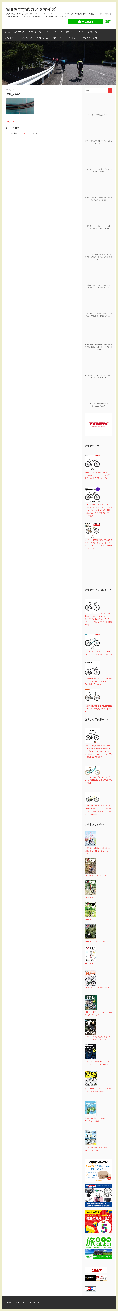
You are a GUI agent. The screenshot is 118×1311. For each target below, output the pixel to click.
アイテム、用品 (42, 38)
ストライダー (73, 38)
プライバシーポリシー (91, 38)
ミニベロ (80, 32)
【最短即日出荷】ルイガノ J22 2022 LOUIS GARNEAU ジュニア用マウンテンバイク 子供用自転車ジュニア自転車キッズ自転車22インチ (98, 808)
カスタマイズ (19, 32)
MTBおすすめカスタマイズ (31, 9)
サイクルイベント (11, 38)
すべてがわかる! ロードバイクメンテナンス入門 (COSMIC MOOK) (98, 1088)
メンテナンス (27, 38)
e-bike (104, 32)
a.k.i (18, 90)
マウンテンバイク (35, 32)
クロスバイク (93, 32)
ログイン (26, 133)
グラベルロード (66, 32)
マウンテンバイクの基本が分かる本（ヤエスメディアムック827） (97, 1037)
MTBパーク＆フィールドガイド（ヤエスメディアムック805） (98, 1012)
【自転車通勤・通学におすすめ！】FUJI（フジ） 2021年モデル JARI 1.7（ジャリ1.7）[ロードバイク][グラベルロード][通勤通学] (98, 619)
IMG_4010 (10, 122)
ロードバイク (51, 32)
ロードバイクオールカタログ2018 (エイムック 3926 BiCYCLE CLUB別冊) (98, 1061)
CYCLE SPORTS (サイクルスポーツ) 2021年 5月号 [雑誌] (97, 1118)
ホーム (7, 32)
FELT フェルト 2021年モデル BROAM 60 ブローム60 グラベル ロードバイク (98, 651)
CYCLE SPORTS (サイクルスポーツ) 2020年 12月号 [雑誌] (97, 1147)
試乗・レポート (58, 38)
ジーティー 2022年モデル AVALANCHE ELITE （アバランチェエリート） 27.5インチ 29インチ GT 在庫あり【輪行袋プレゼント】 (98, 542)
